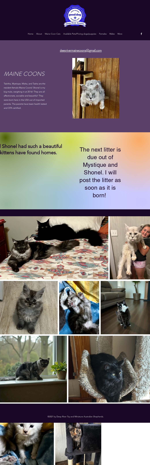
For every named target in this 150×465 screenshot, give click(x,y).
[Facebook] (141, 33)
